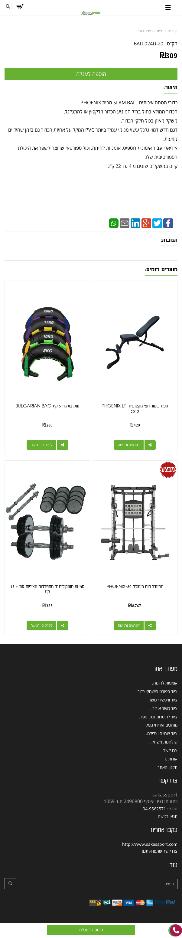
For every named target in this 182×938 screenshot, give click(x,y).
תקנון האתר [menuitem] (167, 767)
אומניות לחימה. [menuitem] (164, 683)
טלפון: (172, 809)
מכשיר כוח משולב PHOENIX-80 (134, 586)
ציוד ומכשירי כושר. (149, 30)
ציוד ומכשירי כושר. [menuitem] (162, 700)
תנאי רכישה (167, 816)
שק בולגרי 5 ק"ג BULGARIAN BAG (47, 406)
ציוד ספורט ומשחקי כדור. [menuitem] (156, 691)
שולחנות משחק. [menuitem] (163, 742)
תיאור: (170, 87)
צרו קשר (167, 780)
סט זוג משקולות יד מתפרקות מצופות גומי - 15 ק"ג (47, 589)
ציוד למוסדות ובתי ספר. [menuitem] (158, 717)
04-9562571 (154, 809)
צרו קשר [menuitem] (170, 750)
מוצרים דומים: (161, 269)
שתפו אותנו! (152, 851)
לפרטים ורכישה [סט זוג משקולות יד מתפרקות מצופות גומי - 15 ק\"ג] (41, 625)
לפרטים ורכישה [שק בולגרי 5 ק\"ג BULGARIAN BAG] (41, 444)
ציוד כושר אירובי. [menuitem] (163, 708)
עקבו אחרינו (164, 830)
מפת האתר (165, 668)
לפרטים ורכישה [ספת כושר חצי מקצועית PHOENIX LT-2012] (129, 444)
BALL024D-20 (148, 43)
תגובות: (169, 240)
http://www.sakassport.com (149, 844)
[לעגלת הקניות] (20, 6)
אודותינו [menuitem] (171, 759)
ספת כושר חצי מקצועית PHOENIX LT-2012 (135, 409)
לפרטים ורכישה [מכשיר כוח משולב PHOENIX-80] (129, 625)
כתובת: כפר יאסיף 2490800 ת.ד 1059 (140, 801)
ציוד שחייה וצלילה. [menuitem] (161, 733)
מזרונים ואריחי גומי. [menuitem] (161, 725)
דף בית (172, 30)
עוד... (172, 865)
